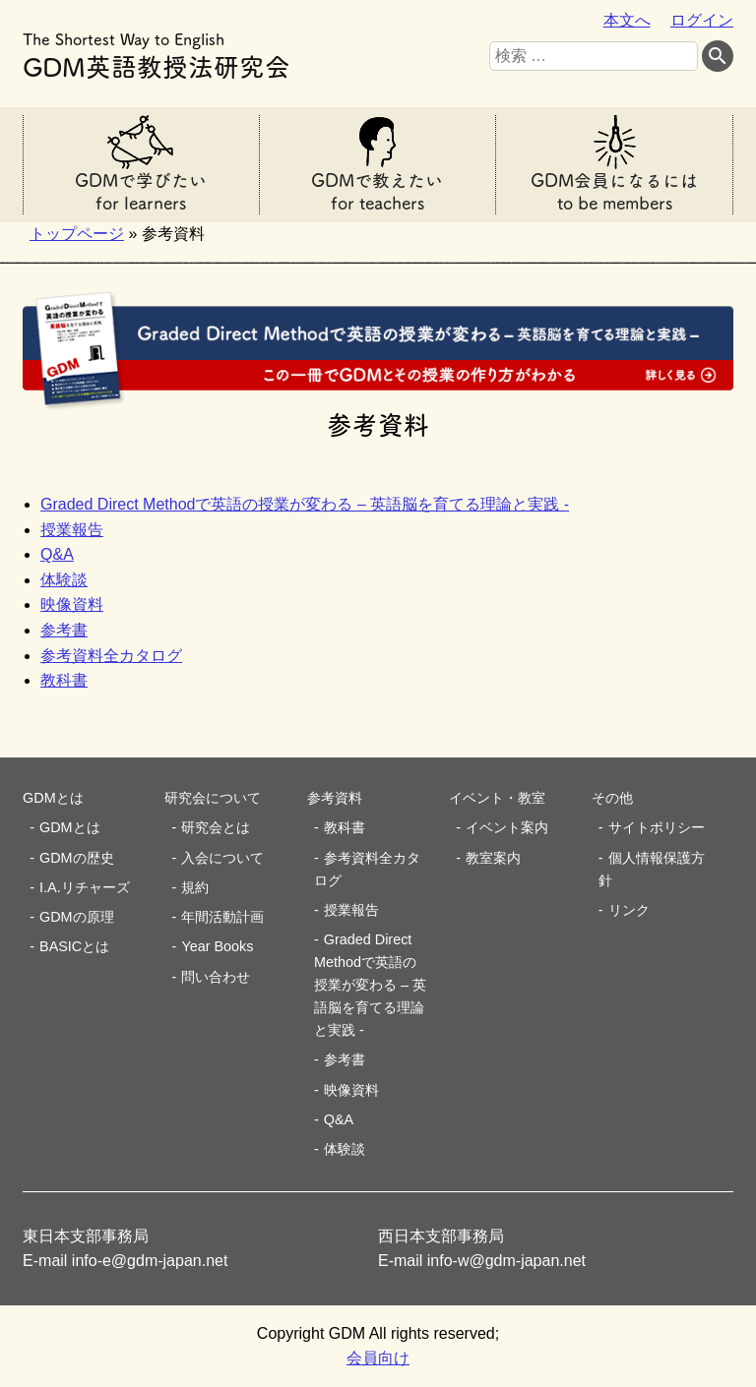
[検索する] (717, 56)
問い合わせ (215, 977)
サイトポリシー (656, 827)
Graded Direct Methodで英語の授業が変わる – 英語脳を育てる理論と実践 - (304, 504)
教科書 (64, 680)
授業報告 (71, 529)
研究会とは (215, 827)
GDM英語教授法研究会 (156, 53)
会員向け (378, 1358)
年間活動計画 (222, 917)
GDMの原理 (76, 917)
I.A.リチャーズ (84, 887)
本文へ (627, 20)
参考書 (64, 630)
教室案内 (493, 858)
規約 (195, 887)
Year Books (217, 946)
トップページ (77, 233)
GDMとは (69, 827)
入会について (222, 858)
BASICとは (74, 946)
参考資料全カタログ (111, 655)
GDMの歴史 (76, 858)
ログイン (701, 20)
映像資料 (71, 604)
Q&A (57, 554)
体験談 (64, 580)
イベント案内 (507, 827)
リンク (629, 910)
